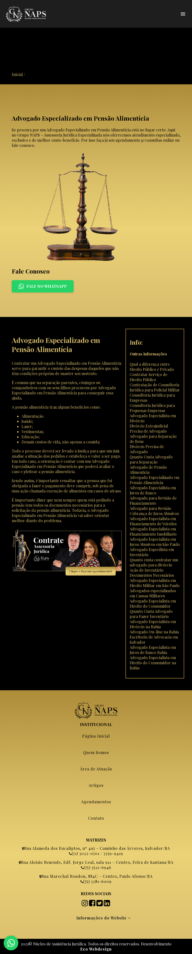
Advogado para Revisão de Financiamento (153, 500)
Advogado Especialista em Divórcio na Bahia (153, 624)
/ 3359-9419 (111, 853)
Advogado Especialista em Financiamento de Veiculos (153, 521)
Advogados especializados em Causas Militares (153, 593)
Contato (96, 818)
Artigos (96, 785)
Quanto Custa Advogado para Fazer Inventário (151, 614)
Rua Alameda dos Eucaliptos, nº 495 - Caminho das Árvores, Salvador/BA (97, 848)
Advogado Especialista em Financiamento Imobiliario (153, 531)
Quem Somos (96, 752)
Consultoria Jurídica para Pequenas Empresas (152, 408)
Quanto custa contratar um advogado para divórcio (154, 562)
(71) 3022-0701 (85, 853)
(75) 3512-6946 (97, 867)
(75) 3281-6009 (97, 881)
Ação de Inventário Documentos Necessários (152, 572)
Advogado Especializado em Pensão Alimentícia (154, 480)
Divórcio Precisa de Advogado (147, 449)
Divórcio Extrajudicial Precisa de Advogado (149, 428)
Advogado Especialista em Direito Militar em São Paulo (155, 583)
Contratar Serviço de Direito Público (148, 377)
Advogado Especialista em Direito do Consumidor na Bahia (153, 662)
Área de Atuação (96, 768)
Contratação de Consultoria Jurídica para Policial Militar (155, 387)
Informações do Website (103, 917)
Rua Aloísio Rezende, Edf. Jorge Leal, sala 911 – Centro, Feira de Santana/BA (97, 862)
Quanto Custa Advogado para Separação (151, 459)
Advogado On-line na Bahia (154, 631)
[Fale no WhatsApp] (11, 943)
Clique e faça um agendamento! (90, 571)
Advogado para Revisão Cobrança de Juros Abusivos (154, 511)
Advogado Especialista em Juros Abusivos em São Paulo (155, 542)
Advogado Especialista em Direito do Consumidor (153, 603)
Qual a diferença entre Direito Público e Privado (152, 367)
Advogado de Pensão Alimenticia (148, 469)
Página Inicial (96, 736)
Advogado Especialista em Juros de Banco (153, 490)
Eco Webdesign (96, 949)
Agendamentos (96, 801)
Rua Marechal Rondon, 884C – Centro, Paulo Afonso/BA (97, 876)
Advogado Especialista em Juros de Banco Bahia (153, 650)
